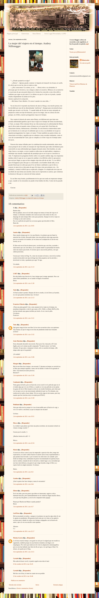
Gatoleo (15, 478)
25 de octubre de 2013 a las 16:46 (23, 576)
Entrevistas (25, 34)
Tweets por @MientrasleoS (78, 52)
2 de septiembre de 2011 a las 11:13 (23, 267)
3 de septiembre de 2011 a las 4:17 (23, 506)
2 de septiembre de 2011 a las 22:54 (23, 443)
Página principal (12, 34)
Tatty (14, 324)
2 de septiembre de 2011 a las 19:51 (23, 416)
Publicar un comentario (18, 580)
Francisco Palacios (19, 304)
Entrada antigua (58, 585)
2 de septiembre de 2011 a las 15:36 (23, 375)
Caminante (16, 382)
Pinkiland (16, 404)
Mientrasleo (85, 60)
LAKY (15, 273)
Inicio (37, 585)
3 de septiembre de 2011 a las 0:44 (23, 484)
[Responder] (22, 208)
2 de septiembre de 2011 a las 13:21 (23, 318)
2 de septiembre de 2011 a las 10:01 (23, 226)
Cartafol (16, 558)
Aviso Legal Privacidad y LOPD (55, 34)
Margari (16, 363)
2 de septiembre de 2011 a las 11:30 (23, 283)
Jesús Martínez (18, 341)
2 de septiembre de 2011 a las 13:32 (23, 334)
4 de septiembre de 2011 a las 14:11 (23, 552)
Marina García (18, 538)
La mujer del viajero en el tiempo (35, 198)
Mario (15, 450)
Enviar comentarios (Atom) (25, 588)
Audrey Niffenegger (20, 198)
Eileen (15, 491)
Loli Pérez (16, 513)
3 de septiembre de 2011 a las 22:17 (23, 531)
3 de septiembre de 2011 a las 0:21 (23, 472)
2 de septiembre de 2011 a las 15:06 (23, 357)
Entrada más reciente (15, 585)
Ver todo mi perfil (85, 63)
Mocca (15, 423)
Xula (14, 290)
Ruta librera (37, 34)
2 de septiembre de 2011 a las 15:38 (23, 398)
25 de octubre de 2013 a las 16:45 (23, 564)
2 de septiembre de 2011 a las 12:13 (23, 297)
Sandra (15, 232)
